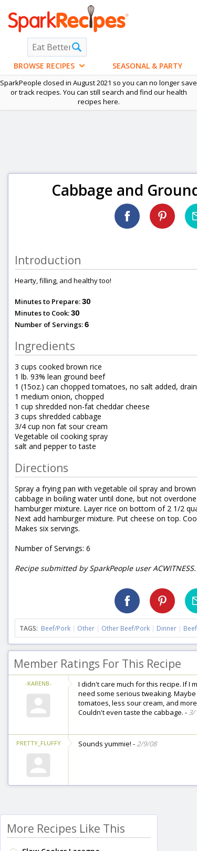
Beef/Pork (55, 628)
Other (86, 628)
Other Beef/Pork (125, 628)
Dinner (167, 628)
